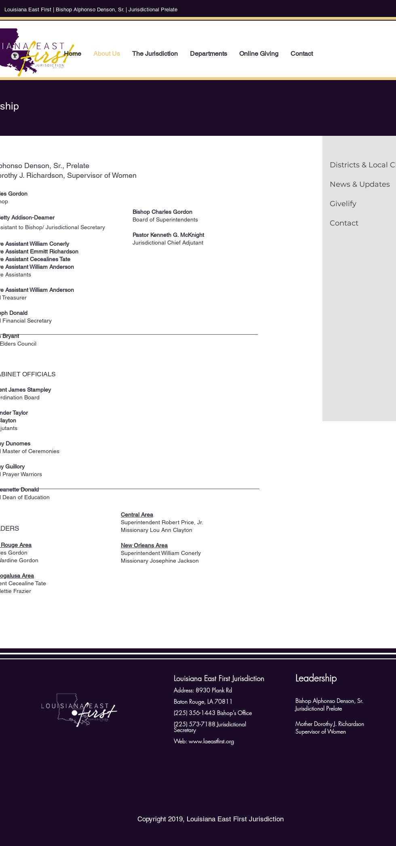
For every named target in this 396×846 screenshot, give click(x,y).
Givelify (343, 203)
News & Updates (360, 184)
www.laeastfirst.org (211, 741)
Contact (344, 223)
